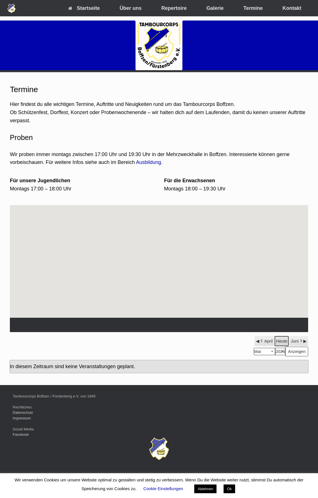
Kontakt (291, 8)
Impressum (22, 418)
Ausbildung (148, 162)
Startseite (84, 8)
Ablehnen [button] (205, 489)
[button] (159, 256)
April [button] (266, 341)
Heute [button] (281, 341)
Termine (253, 8)
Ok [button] (229, 489)
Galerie (215, 8)
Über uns (131, 8)
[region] (159, 45)
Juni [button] (297, 341)
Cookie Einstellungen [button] (163, 488)
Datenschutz (23, 412)
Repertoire (174, 8)
